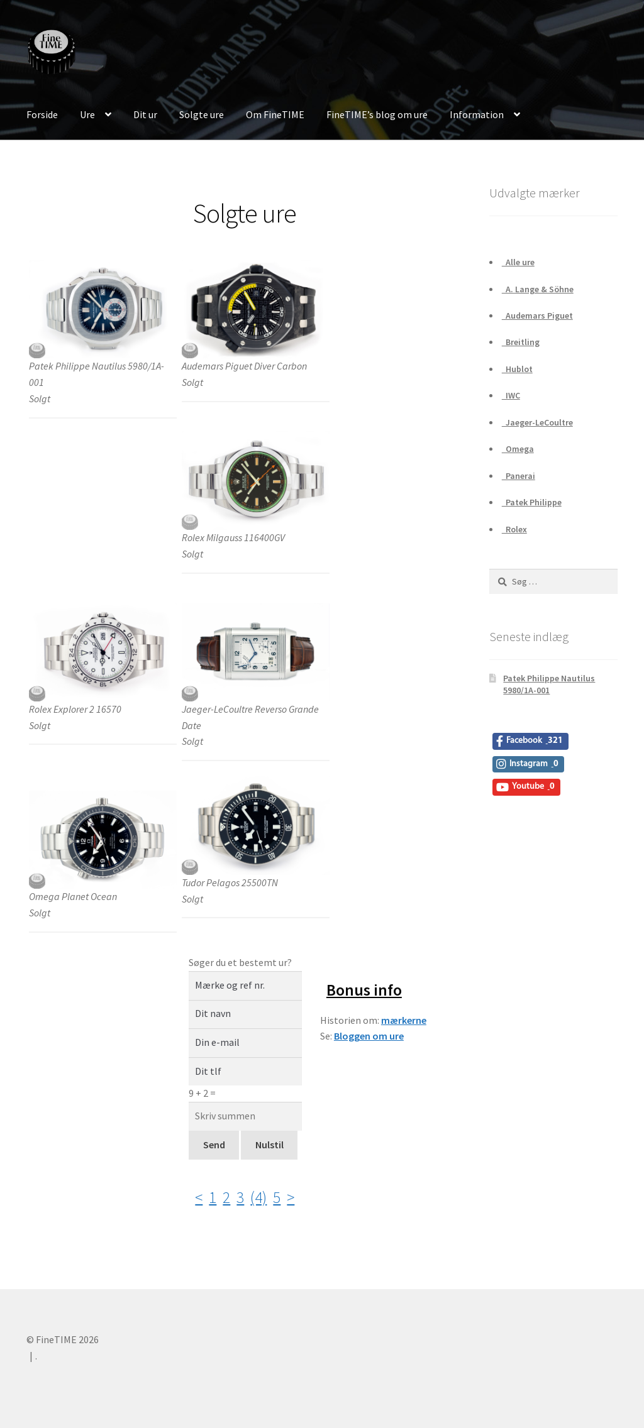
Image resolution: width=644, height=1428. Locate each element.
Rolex (514, 529)
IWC (511, 395)
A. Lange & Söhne (538, 289)
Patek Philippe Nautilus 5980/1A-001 (549, 684)
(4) (258, 1197)
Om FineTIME (275, 114)
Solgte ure (201, 114)
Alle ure (518, 262)
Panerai (518, 475)
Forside (42, 114)
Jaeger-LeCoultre (537, 422)
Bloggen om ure (369, 1036)
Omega (518, 448)
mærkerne (403, 1020)
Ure (87, 114)
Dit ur (145, 114)
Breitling (521, 342)
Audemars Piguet (537, 315)
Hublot (517, 369)
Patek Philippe (532, 502)
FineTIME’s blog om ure (377, 114)
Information (477, 114)
